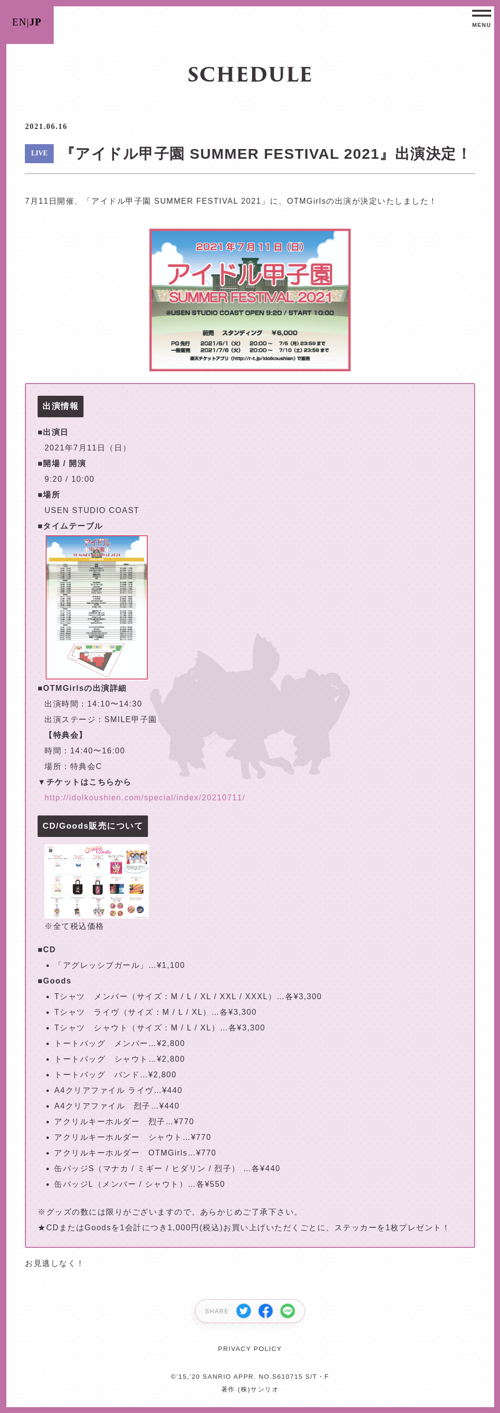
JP (35, 22)
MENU (481, 25)
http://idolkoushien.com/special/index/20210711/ (144, 797)
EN (19, 22)
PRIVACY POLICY (250, 1348)
